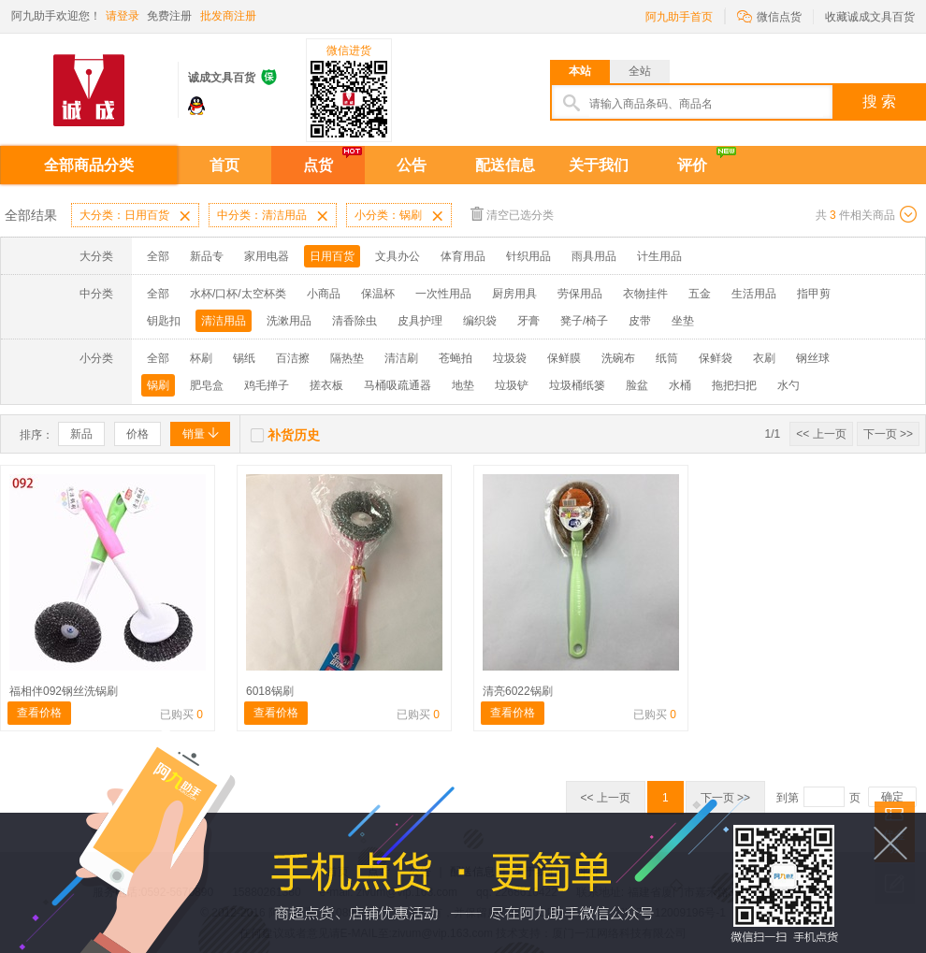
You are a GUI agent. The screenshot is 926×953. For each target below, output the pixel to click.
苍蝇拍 (455, 358)
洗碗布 (618, 358)
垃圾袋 (510, 358)
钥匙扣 (164, 320)
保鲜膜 (564, 358)
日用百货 (332, 256)
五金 (699, 293)
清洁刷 (401, 358)
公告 (412, 165)
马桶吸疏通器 (397, 385)
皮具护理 (420, 320)
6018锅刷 (270, 691)
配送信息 (505, 165)
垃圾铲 (511, 385)
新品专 (207, 256)
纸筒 (667, 358)
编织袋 (480, 320)
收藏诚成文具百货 (870, 16)
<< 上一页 (821, 433)
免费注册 (169, 15)
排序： (36, 434)
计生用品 (659, 256)
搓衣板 (326, 385)
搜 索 (879, 101)
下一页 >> (888, 433)
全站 (640, 71)
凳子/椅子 (584, 320)
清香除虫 (354, 320)
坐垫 (683, 320)
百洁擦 (293, 358)
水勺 (788, 385)
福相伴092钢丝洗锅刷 (63, 691)
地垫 (463, 385)
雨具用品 (594, 256)
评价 (692, 165)
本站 (580, 71)
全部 (158, 256)
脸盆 (637, 385)
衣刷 (764, 358)
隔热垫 (347, 358)
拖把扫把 (734, 385)
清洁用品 (223, 320)
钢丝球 (813, 358)
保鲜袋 (715, 358)
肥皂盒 (207, 385)
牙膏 (528, 320)
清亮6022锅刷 (518, 691)
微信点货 (769, 15)
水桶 (680, 385)
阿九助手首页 (679, 16)
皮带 (640, 320)
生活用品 (753, 293)
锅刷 (158, 385)
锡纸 (244, 358)
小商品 (323, 293)
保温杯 (378, 293)
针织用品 (528, 256)
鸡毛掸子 (266, 385)
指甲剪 (814, 293)
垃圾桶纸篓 (577, 385)
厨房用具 (514, 293)
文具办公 (397, 256)
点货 (318, 165)
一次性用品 (443, 293)
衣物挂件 (645, 293)
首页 (224, 165)
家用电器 (266, 256)
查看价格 (39, 712)
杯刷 (201, 358)
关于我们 (599, 165)
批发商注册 (228, 15)
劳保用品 (579, 293)
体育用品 (463, 256)
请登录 (122, 15)
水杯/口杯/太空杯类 (238, 293)
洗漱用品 (289, 320)
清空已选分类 (512, 214)
